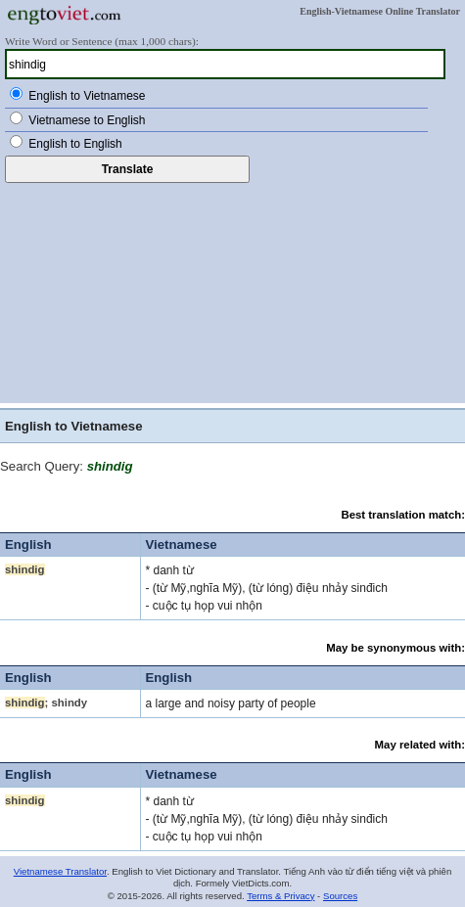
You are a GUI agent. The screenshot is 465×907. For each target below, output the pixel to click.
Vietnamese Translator (60, 871)
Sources (340, 895)
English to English (74, 144)
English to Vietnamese (86, 96)
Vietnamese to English (86, 120)
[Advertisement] (232, 290)
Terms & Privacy (280, 895)
